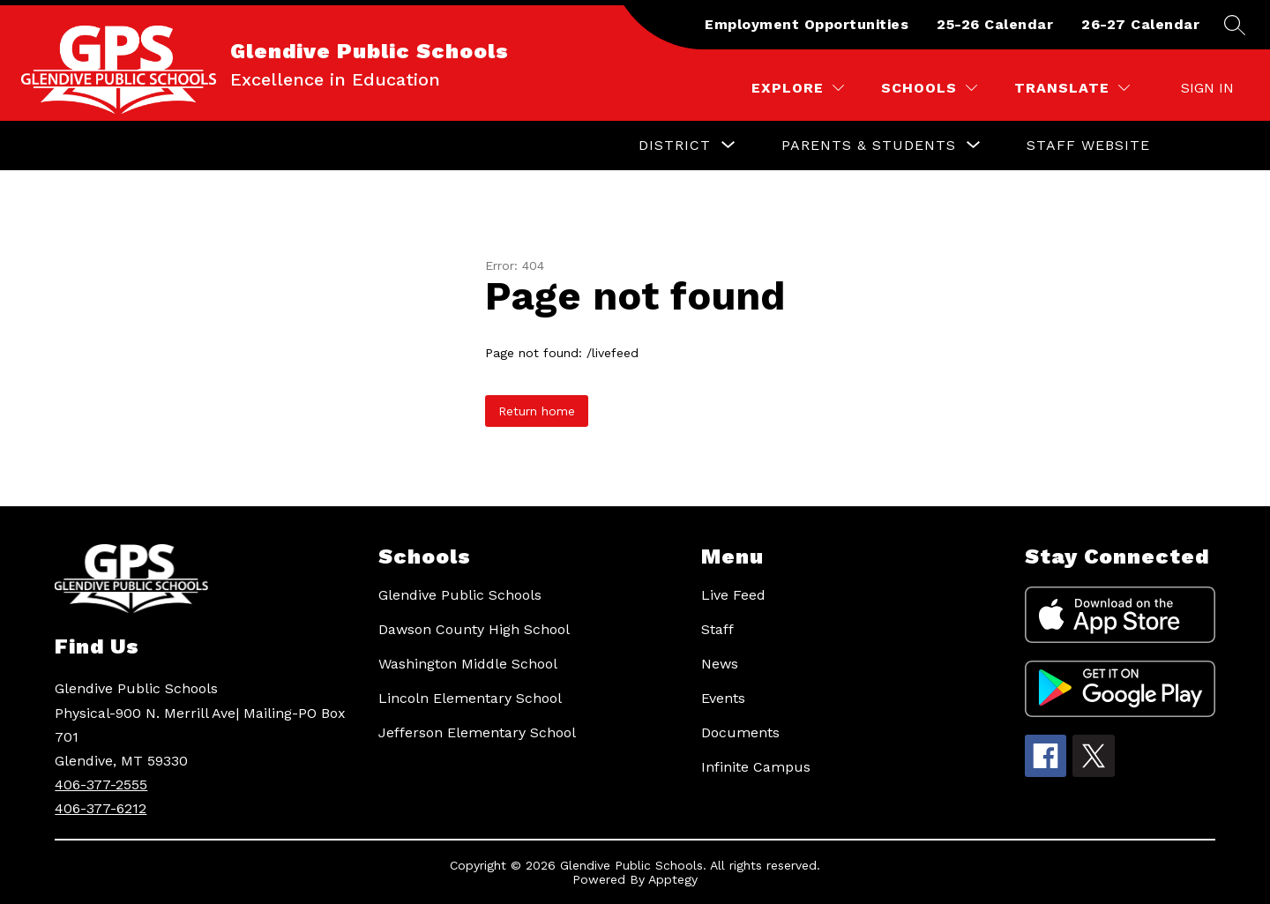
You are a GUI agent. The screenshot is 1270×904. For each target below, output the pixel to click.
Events (723, 698)
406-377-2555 (101, 784)
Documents (740, 732)
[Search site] (1234, 24)
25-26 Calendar (995, 24)
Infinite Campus (756, 766)
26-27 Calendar (1140, 24)
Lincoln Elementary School (470, 698)
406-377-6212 (100, 808)
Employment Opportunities (806, 24)
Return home (536, 411)
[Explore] (797, 88)
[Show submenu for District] (675, 145)
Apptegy (673, 879)
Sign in (1207, 87)
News (719, 663)
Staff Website (1088, 145)
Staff (717, 629)
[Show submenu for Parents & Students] (868, 145)
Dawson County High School (474, 629)
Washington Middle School (467, 663)
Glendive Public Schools (460, 594)
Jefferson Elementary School (477, 732)
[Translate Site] (1072, 88)
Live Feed (733, 594)
